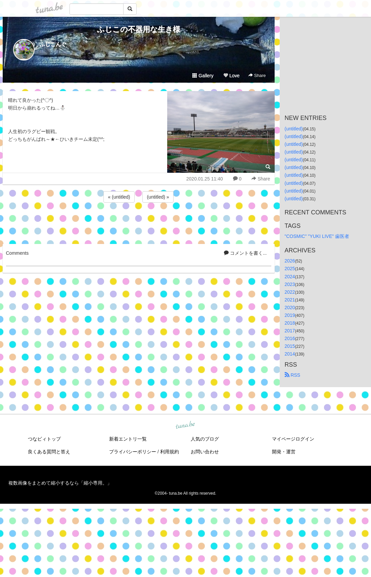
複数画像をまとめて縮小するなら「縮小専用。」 (60, 483)
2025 (290, 268)
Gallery (202, 75)
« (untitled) (119, 197)
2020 (290, 307)
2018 (290, 323)
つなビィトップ (44, 439)
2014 (290, 354)
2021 (290, 299)
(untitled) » (158, 197)
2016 (290, 338)
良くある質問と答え (49, 451)
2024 (290, 276)
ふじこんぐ (53, 44)
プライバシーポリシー (132, 451)
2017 (290, 330)
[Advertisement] (139, 222)
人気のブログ (205, 439)
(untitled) (294, 128)
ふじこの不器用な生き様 (138, 29)
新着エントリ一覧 (128, 439)
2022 (290, 292)
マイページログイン (293, 439)
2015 (290, 346)
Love (231, 75)
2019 (290, 315)
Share (257, 75)
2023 (290, 284)
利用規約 (169, 451)
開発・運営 (283, 451)
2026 (290, 260)
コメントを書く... (245, 253)
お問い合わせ (205, 451)
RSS (292, 375)
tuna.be (185, 425)
